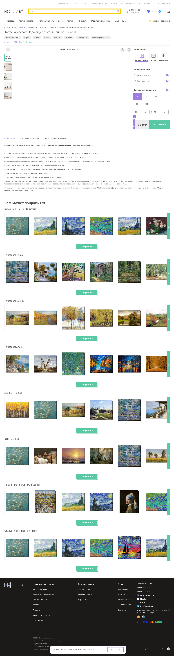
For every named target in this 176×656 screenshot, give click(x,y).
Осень (36, 37)
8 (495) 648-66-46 (136, 10)
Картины (71, 21)
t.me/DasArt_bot (147, 606)
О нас (75, 3)
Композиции (120, 21)
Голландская (82, 37)
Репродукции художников (51, 21)
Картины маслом (26, 21)
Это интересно (117, 3)
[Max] (148, 11)
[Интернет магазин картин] (13, 11)
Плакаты (83, 21)
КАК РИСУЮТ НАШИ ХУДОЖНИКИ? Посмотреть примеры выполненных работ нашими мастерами (47, 145)
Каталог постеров (40, 589)
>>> (92, 145)
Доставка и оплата (151, 3)
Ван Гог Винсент (12, 37)
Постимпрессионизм (100, 37)
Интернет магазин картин (43, 584)
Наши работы (63, 3)
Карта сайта (83, 599)
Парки (26, 37)
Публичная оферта (40, 644)
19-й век (68, 37)
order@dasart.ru (147, 595)
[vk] (143, 616)
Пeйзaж (57, 37)
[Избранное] (164, 11)
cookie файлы (89, 649)
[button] (168, 226)
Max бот (143, 599)
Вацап (154, 11)
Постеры (11, 21)
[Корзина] (168, 11)
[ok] (138, 616)
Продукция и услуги (99, 3)
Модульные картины (100, 21)
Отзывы (84, 3)
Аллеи (46, 37)
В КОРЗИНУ (159, 124)
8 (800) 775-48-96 (136, 13)
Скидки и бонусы (133, 3)
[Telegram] (159, 11)
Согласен (115, 649)
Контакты (166, 3)
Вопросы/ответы (85, 594)
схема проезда (148, 612)
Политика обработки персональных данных (49, 641)
